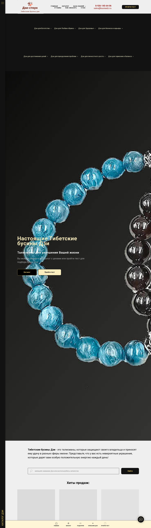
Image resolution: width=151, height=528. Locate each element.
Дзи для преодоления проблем (64, 56)
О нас (83, 8)
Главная (54, 6)
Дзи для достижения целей (35, 56)
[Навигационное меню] (2, 3)
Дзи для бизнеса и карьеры (109, 28)
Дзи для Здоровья (86, 28)
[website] (116, 7)
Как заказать (71, 8)
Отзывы (57, 8)
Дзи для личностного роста (92, 56)
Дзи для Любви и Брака (64, 28)
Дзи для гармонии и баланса (120, 56)
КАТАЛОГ (65, 6)
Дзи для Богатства (42, 28)
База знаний (78, 6)
